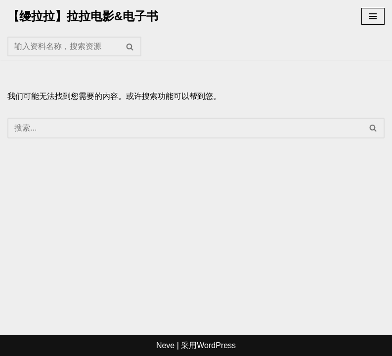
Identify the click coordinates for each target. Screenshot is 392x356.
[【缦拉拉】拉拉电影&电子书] (82, 16)
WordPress (216, 345)
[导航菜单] (373, 16)
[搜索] (63, 46)
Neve (165, 345)
